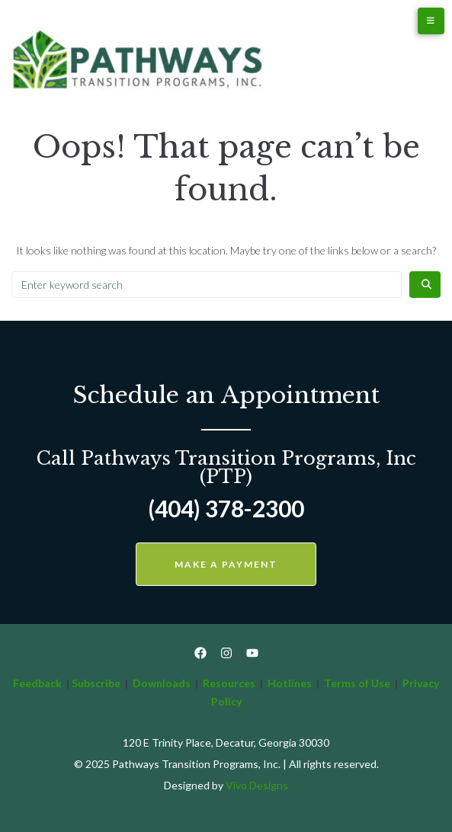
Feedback (37, 683)
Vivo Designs (257, 785)
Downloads (162, 683)
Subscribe (96, 683)
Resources (229, 683)
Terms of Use (358, 683)
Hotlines (290, 683)
